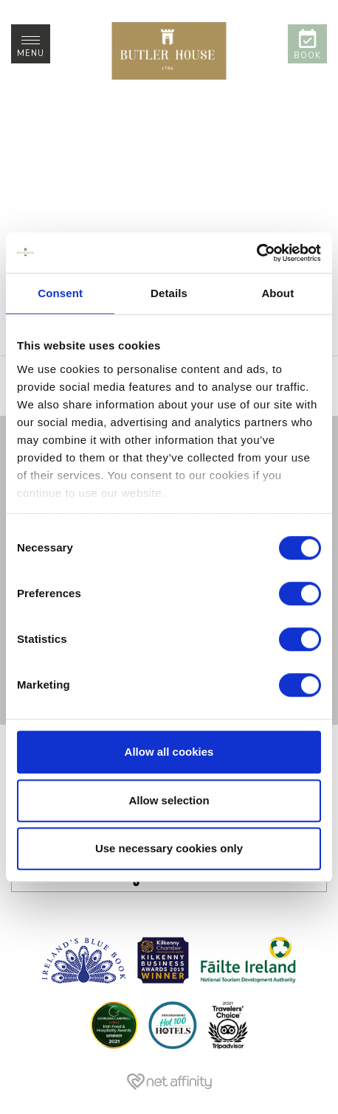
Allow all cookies (169, 751)
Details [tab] (169, 293)
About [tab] (277, 293)
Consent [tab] (60, 293)
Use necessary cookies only (169, 848)
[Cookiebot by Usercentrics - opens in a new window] (256, 252)
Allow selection (168, 800)
